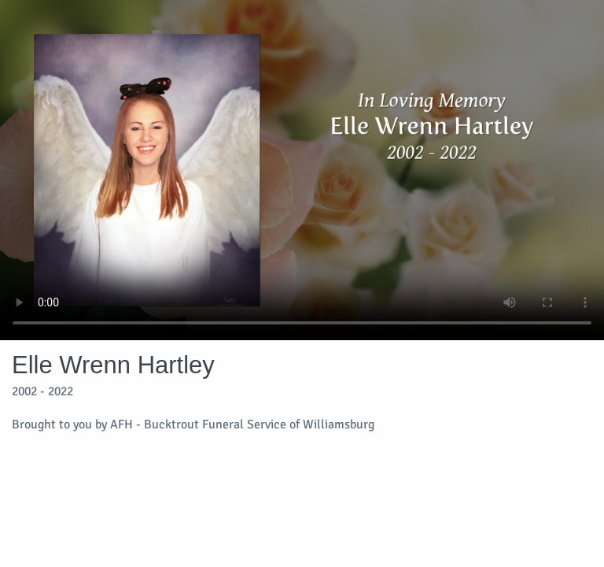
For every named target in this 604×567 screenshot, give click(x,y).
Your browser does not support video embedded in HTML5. (302, 170)
